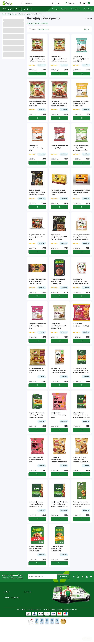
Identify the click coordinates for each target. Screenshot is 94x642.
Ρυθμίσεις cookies (49, 626)
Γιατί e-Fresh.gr (29, 590)
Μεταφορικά (8, 592)
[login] (70, 3)
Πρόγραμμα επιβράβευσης (32, 595)
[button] (60, 3)
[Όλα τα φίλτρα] (43, 29)
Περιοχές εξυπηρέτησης (11, 598)
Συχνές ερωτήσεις (9, 608)
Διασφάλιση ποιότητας (31, 600)
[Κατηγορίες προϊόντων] (12, 9)
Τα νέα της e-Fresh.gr (31, 598)
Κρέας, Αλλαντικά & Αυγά (22, 14)
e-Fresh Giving (87, 9)
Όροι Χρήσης (21, 626)
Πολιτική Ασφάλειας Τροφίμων (67, 626)
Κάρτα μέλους (75, 9)
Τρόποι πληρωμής (9, 603)
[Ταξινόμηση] (87, 29)
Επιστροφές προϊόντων (11, 605)
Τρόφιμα (10, 14)
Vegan (34, 29)
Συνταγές (55, 9)
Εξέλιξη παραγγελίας (10, 590)
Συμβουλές (64, 9)
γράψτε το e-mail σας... (36, 577)
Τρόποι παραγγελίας (10, 600)
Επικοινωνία (28, 605)
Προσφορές (27, 9)
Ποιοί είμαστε (28, 592)
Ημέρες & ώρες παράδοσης (12, 595)
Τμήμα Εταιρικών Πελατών (33, 603)
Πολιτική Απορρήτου (34, 626)
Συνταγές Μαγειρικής (10, 617)
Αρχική (4, 14)
